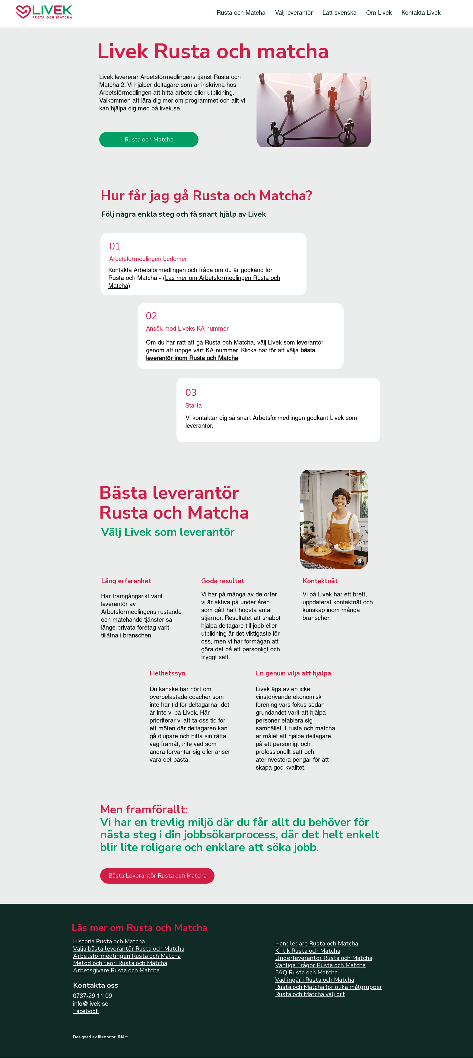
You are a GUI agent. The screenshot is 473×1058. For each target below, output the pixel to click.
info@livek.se (90, 1003)
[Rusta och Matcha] (148, 139)
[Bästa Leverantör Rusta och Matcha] (157, 876)
